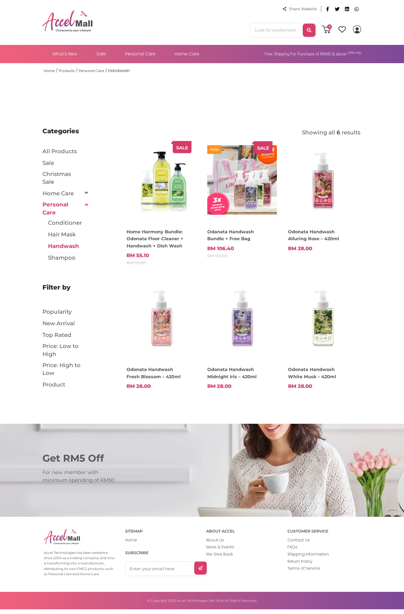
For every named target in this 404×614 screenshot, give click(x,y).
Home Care (187, 54)
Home (131, 545)
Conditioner (65, 225)
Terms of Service (303, 573)
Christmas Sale (56, 179)
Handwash (63, 249)
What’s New (64, 54)
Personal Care (140, 54)
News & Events (220, 551)
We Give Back (219, 559)
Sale (101, 54)
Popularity (57, 314)
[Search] (309, 30)
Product (53, 390)
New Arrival (58, 326)
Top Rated (56, 338)
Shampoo (61, 260)
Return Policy (299, 566)
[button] (327, 9)
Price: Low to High (60, 354)
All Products (59, 151)
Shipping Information (308, 559)
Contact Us (298, 545)
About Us (215, 545)
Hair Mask (62, 237)
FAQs (292, 551)
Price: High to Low (61, 374)
